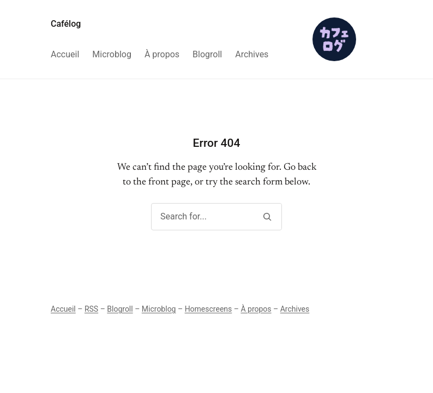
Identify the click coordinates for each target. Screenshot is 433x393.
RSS (91, 309)
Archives (295, 309)
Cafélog (66, 24)
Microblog (159, 309)
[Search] (266, 217)
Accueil (63, 309)
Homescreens (208, 309)
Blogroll (120, 309)
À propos (255, 309)
